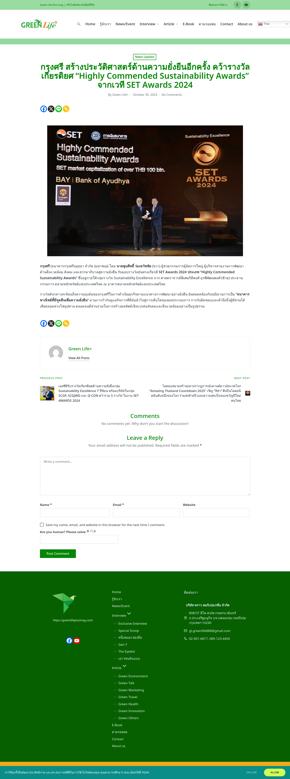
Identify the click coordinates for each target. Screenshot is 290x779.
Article (120, 668)
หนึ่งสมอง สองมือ (130, 637)
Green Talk (126, 683)
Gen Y (122, 644)
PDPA (145, 772)
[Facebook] (43, 109)
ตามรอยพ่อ (119, 732)
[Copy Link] (66, 109)
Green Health (128, 704)
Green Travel (127, 697)
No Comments (172, 95)
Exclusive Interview (132, 623)
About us (118, 746)
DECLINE (251, 772)
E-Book (117, 725)
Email (118, 505)
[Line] (58, 109)
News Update (144, 57)
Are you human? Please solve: (79, 537)
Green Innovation (131, 711)
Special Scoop (128, 630)
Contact (117, 739)
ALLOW (274, 772)
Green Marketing (131, 690)
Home (116, 592)
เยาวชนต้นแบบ (129, 658)
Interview (122, 615)
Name (46, 505)
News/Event (121, 606)
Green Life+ (80, 349)
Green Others (128, 718)
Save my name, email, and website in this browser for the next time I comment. (105, 525)
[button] (79, 24)
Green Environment (133, 676)
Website (189, 505)
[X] (51, 109)
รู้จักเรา (117, 599)
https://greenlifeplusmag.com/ (73, 620)
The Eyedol (126, 651)
